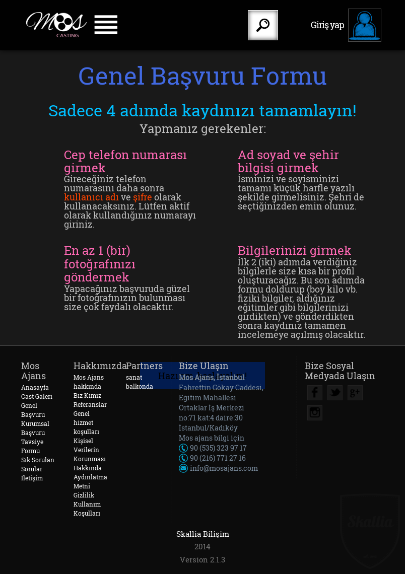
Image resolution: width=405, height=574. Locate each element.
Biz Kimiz (87, 395)
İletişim (32, 478)
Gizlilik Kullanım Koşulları (87, 504)
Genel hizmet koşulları (86, 422)
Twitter (335, 392)
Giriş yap (327, 25)
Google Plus (355, 392)
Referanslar (90, 404)
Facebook (314, 392)
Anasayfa (35, 387)
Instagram (314, 412)
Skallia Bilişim (202, 534)
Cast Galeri (36, 396)
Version (194, 559)
